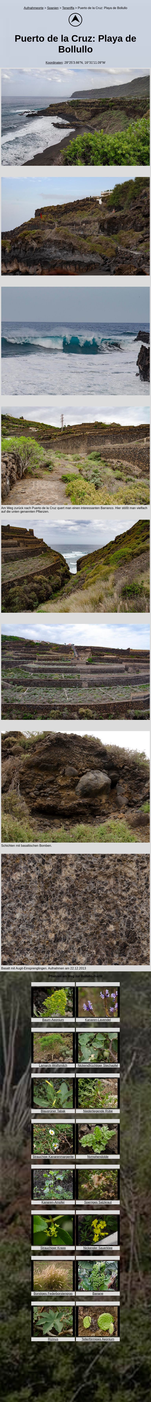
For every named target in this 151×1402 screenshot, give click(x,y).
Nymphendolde (98, 1156)
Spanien (53, 8)
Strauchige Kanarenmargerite (53, 1156)
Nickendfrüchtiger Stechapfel (98, 1065)
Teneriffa (68, 8)
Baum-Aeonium (53, 1020)
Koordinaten (54, 62)
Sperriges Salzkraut (98, 1202)
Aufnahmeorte (34, 8)
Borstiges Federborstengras (53, 1293)
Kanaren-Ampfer (52, 1202)
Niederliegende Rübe (98, 1111)
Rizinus (53, 1339)
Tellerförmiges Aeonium (98, 1339)
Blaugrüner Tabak (53, 1111)
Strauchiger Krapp (53, 1248)
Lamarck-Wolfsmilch (53, 1065)
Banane (97, 1293)
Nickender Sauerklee (98, 1248)
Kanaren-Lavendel (98, 1020)
